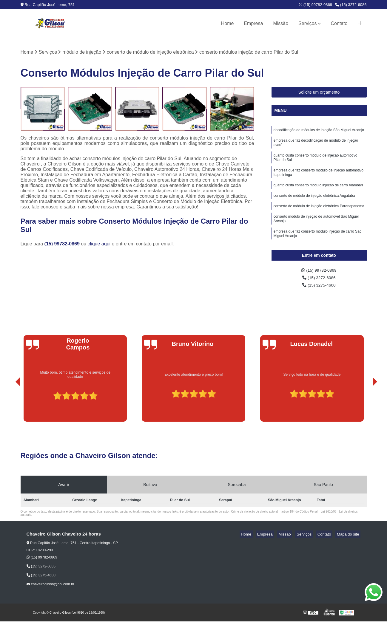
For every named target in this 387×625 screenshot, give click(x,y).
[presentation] (9, 408)
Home (227, 23)
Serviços (307, 23)
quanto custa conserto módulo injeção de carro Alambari (318, 193)
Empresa (253, 23)
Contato (339, 23)
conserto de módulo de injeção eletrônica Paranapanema (319, 216)
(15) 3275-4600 (319, 288)
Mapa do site (349, 538)
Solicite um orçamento (319, 93)
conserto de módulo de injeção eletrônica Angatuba (314, 204)
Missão (280, 23)
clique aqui (99, 244)
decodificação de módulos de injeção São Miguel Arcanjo (319, 131)
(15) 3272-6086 (351, 4)
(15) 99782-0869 (315, 4)
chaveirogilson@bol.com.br (50, 588)
